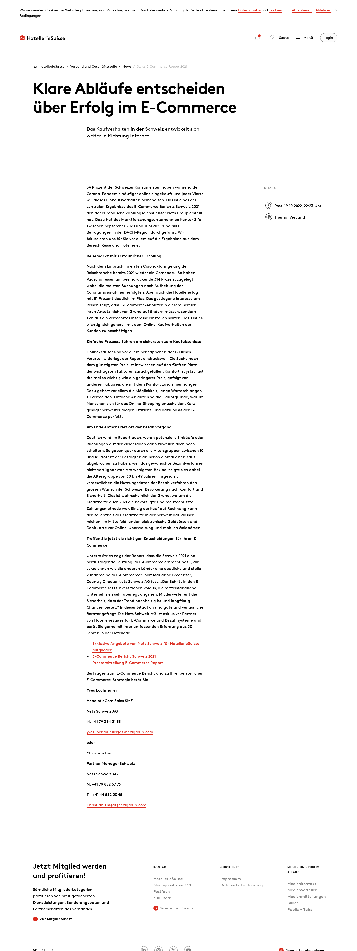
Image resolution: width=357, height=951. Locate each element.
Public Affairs (299, 883)
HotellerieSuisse (49, 40)
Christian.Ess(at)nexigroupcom (116, 779)
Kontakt (160, 841)
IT (52, 924)
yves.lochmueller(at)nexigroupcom (120, 706)
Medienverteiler (302, 864)
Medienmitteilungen (306, 870)
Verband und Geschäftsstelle (93, 40)
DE (35, 924)
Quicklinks (230, 841)
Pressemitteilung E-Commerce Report (127, 637)
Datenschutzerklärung (241, 859)
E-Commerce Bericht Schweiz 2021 (124, 630)
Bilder (292, 877)
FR (44, 924)
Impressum (230, 853)
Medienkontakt (301, 857)
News (126, 40)
